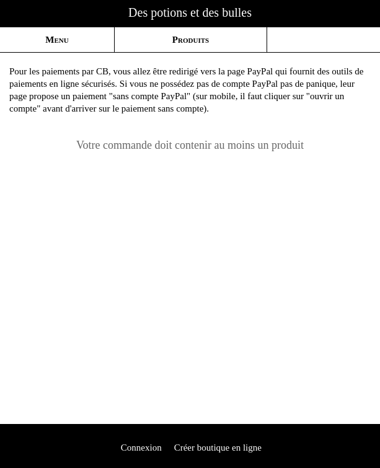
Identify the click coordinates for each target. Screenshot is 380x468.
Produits (190, 40)
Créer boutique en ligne (218, 448)
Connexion (140, 448)
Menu (56, 40)
